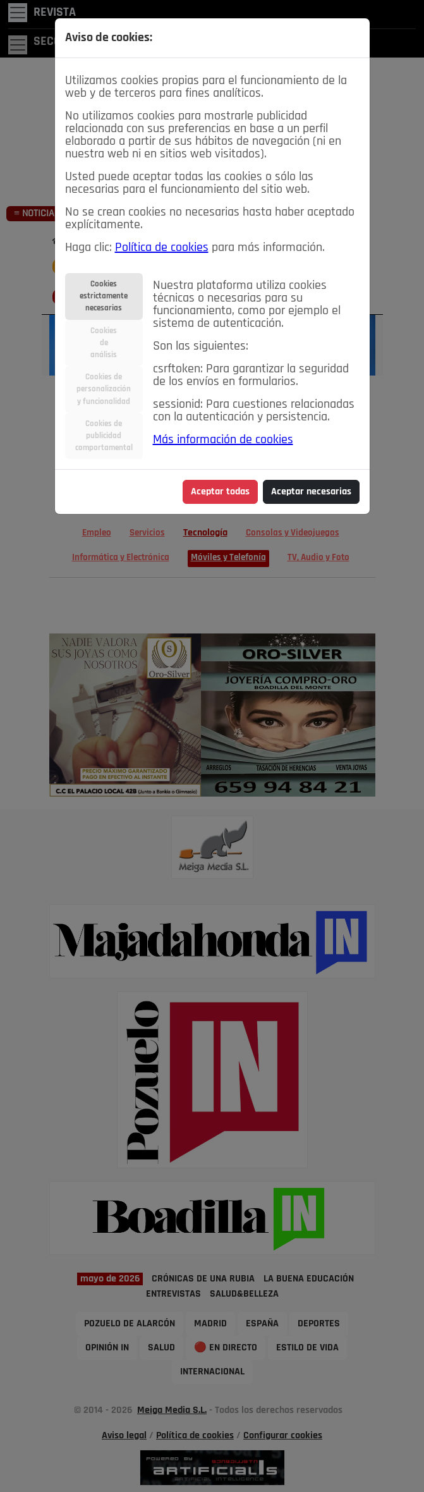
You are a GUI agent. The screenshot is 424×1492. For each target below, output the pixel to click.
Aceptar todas (220, 492)
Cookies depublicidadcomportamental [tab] (104, 436)
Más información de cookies (223, 440)
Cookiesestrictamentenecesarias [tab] (104, 296)
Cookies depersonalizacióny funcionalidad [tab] (103, 389)
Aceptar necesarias (311, 492)
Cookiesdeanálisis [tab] (103, 343)
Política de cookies (162, 248)
